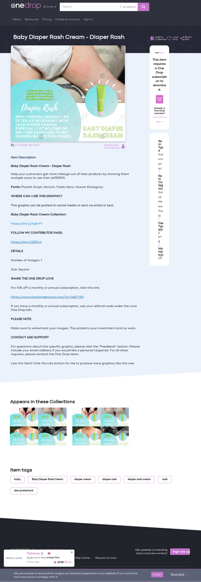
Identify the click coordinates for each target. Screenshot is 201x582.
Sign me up (181, 551)
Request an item (106, 558)
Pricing (47, 19)
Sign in (88, 19)
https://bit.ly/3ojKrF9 (26, 223)
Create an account (67, 19)
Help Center (82, 558)
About (17, 19)
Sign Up (159, 99)
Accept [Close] (157, 574)
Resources (32, 19)
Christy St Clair (28, 145)
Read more (177, 574)
